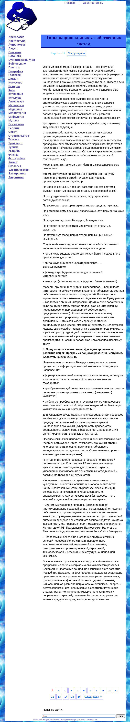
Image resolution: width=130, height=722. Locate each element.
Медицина (15, 109)
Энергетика (16, 177)
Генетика (14, 67)
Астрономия (16, 44)
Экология (14, 166)
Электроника (17, 173)
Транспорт (15, 143)
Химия (12, 162)
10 (109, 690)
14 (65, 696)
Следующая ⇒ (76, 53)
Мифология (16, 116)
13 (59, 696)
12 (52, 696)
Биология (14, 52)
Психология (16, 124)
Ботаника (14, 56)
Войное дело (17, 63)
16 (79, 696)
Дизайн (13, 78)
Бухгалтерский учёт (21, 59)
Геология (14, 75)
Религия (13, 128)
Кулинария (15, 93)
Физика (13, 154)
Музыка (13, 120)
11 (116, 690)
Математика (16, 105)
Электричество (18, 169)
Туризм (13, 147)
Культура (14, 97)
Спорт (12, 131)
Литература (16, 101)
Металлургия (17, 112)
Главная (69, 2)
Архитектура (16, 40)
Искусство (15, 82)
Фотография (16, 158)
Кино (11, 90)
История (14, 86)
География (15, 71)
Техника (13, 139)
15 (72, 696)
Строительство (18, 135)
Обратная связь (93, 2)
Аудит (12, 48)
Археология (16, 37)
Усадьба (14, 150)
